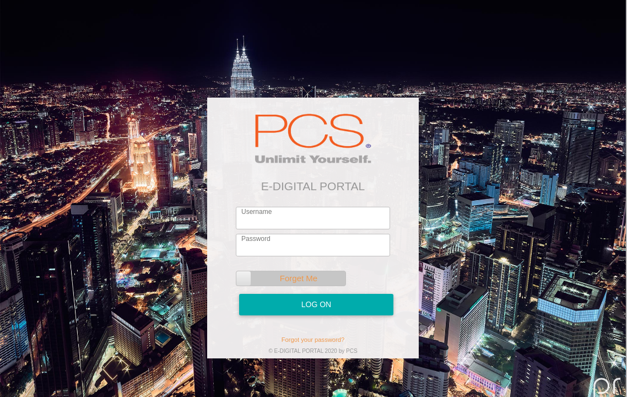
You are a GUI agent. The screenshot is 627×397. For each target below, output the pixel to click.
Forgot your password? (313, 339)
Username (256, 212)
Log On (316, 304)
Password (256, 239)
